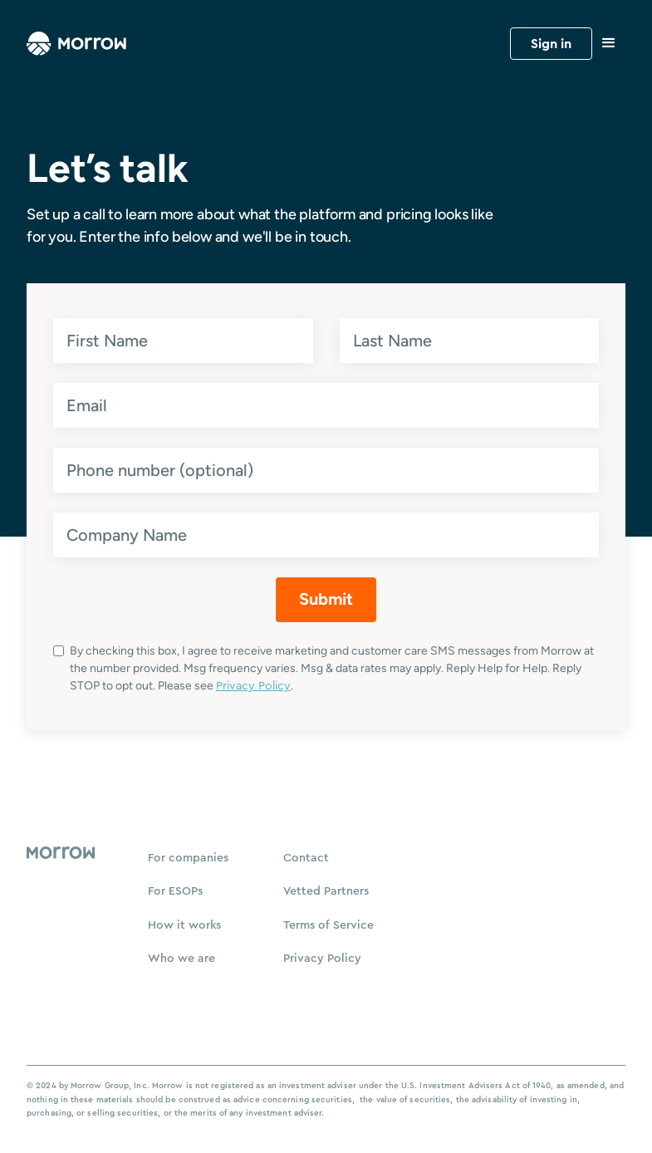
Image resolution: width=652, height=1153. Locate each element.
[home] (76, 43)
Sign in (551, 43)
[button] (608, 43)
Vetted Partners (326, 891)
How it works (184, 925)
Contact (306, 858)
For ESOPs (175, 891)
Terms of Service (328, 925)
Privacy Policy (253, 686)
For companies (188, 858)
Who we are (181, 958)
